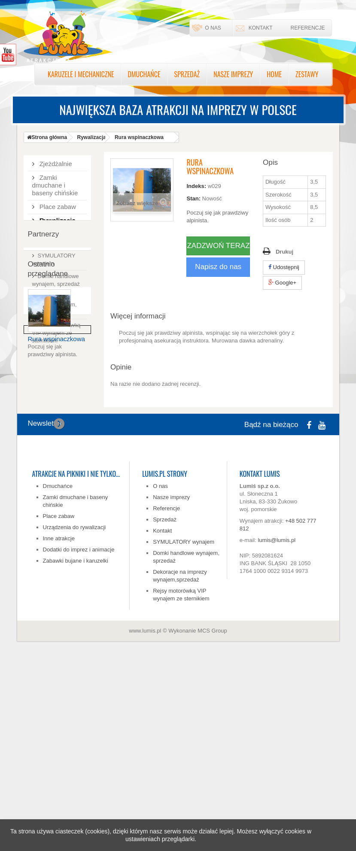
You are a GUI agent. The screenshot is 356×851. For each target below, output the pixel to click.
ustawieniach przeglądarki (160, 839)
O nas (213, 28)
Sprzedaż (187, 74)
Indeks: (196, 186)
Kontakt (261, 28)
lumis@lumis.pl (276, 728)
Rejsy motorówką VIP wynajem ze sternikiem (56, 431)
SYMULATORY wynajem (183, 730)
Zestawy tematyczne (48, 308)
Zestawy (307, 74)
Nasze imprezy (233, 74)
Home (274, 74)
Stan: (193, 198)
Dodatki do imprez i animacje (57, 258)
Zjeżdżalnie (55, 162)
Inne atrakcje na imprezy (58, 236)
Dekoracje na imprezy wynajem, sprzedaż (54, 403)
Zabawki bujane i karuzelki (75, 749)
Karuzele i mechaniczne (81, 74)
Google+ (282, 282)
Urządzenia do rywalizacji (74, 715)
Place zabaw (57, 205)
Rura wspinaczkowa (56, 541)
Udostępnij (283, 267)
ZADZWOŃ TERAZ (218, 246)
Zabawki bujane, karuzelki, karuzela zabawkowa (59, 283)
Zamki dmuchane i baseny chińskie (55, 184)
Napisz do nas (218, 267)
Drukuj (284, 251)
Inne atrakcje (59, 727)
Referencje (307, 28)
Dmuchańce (144, 74)
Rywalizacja (57, 219)
